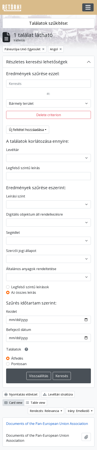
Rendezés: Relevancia (45, 411)
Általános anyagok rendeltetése (31, 268)
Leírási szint (15, 196)
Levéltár (12, 149)
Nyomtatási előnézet (21, 394)
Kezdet (11, 311)
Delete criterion (48, 115)
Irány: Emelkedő (79, 411)
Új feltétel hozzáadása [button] (26, 129)
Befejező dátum (18, 329)
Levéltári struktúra (58, 394)
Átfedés (17, 358)
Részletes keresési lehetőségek (36, 62)
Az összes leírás (23, 292)
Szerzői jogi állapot (21, 250)
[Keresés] (48, 84)
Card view (13, 403)
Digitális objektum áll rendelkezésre (34, 214)
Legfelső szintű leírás (23, 168)
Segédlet (13, 232)
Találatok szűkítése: (48, 23)
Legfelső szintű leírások (30, 287)
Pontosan (19, 364)
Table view (35, 403)
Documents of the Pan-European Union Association (47, 423)
